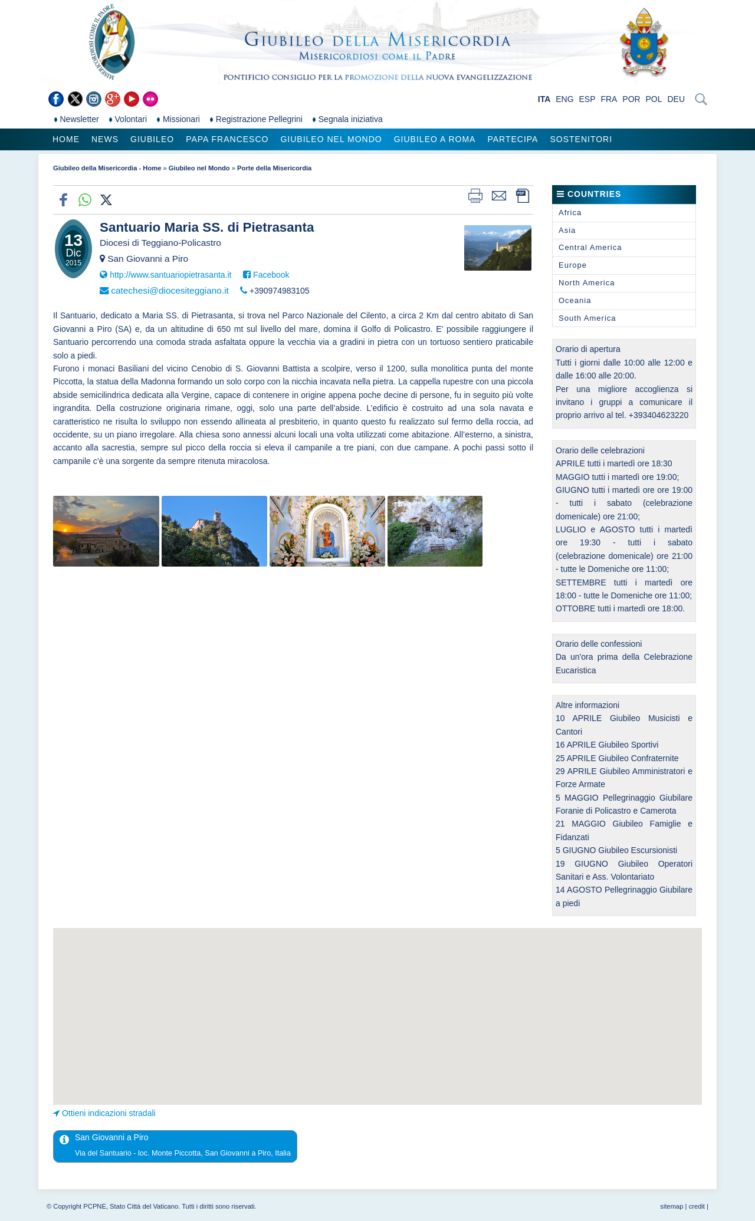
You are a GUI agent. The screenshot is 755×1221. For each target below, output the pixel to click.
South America (587, 318)
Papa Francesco (227, 139)
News (105, 139)
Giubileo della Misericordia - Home (107, 168)
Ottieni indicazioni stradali (109, 1113)
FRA (608, 99)
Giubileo (152, 139)
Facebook (271, 274)
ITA (544, 99)
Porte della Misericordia (274, 168)
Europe (573, 265)
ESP (587, 99)
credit (697, 1206)
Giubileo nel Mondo (331, 139)
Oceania (575, 300)
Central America (590, 247)
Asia (567, 230)
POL (654, 99)
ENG (564, 99)
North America (587, 282)
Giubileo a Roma (435, 139)
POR (631, 99)
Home (66, 139)
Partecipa (512, 139)
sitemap (671, 1206)
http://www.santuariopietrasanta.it (170, 274)
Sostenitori (581, 139)
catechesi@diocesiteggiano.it (170, 290)
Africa (570, 212)
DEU (676, 99)
